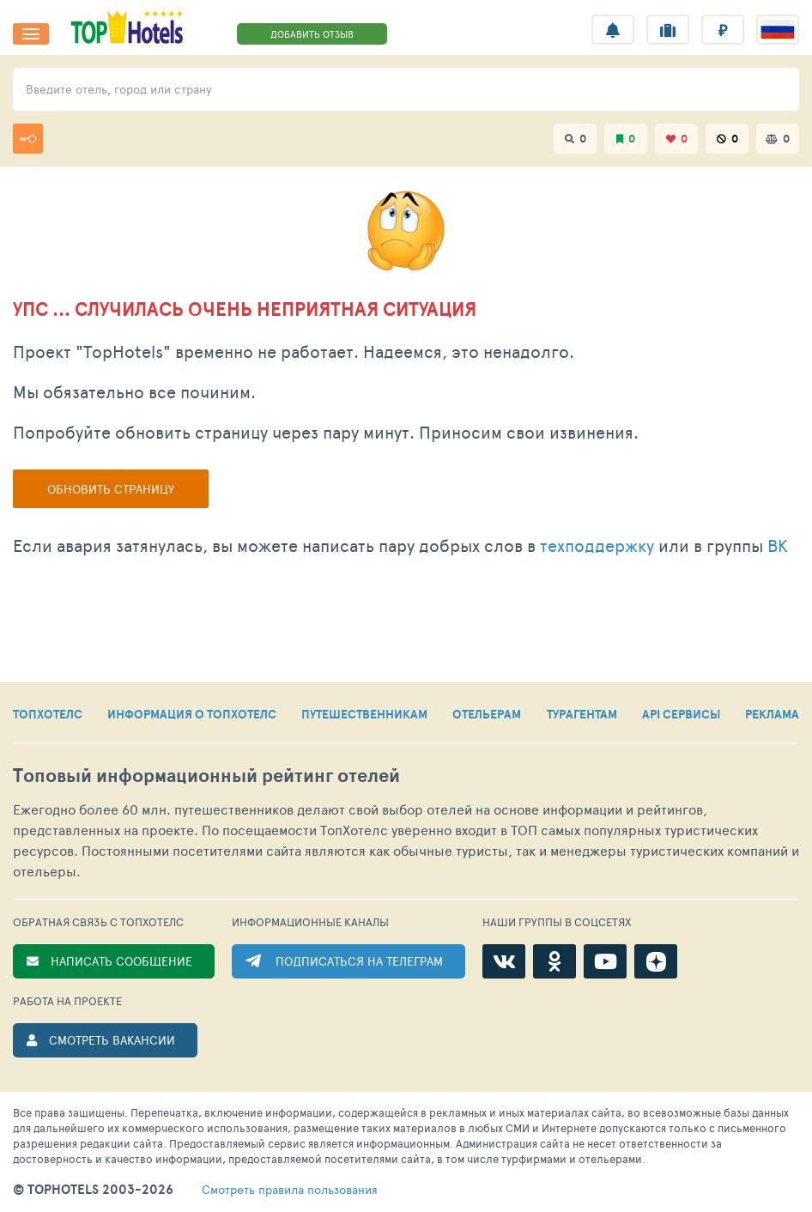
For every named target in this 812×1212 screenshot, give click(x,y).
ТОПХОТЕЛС (47, 714)
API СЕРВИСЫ (681, 714)
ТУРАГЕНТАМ (582, 714)
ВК (777, 545)
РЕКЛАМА (772, 714)
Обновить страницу (110, 489)
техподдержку (597, 545)
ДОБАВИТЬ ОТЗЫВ (312, 33)
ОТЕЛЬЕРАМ (486, 714)
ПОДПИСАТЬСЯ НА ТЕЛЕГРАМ (359, 961)
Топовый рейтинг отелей (206, 775)
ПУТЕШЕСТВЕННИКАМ (364, 714)
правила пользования (290, 1190)
